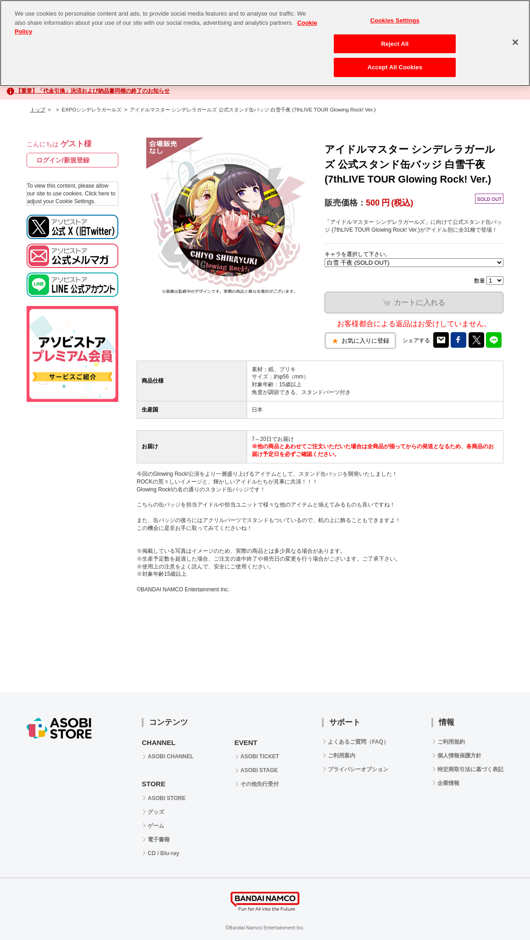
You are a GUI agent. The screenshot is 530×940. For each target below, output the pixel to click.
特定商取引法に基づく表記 (470, 769)
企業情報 (448, 783)
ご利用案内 (341, 755)
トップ (37, 109)
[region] (265, 43)
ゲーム (156, 826)
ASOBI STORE (166, 798)
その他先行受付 (259, 784)
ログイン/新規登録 (62, 160)
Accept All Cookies (394, 67)
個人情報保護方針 (459, 755)
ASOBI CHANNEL (170, 756)
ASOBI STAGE (259, 770)
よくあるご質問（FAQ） (358, 742)
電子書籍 (159, 839)
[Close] (515, 42)
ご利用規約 (451, 742)
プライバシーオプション (358, 769)
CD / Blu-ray (163, 853)
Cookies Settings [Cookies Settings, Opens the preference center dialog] (395, 20)
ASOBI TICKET (259, 756)
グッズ (156, 812)
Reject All (395, 43)
